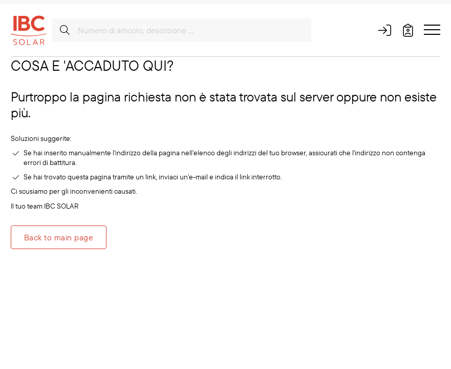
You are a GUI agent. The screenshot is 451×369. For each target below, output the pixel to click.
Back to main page (58, 237)
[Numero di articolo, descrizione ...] (181, 30)
